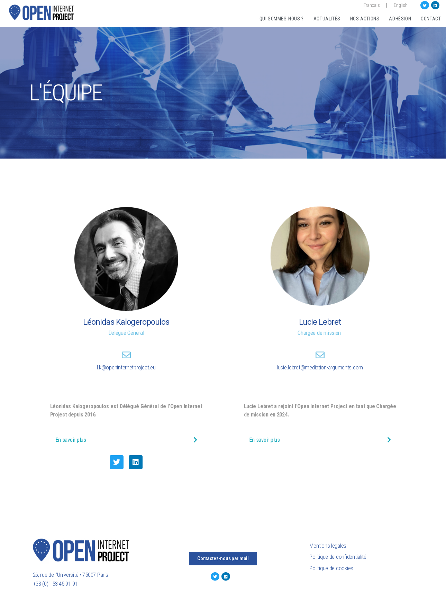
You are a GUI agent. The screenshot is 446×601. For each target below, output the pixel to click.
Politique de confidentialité (337, 556)
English (400, 5)
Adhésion (400, 18)
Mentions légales (327, 545)
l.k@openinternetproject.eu (126, 367)
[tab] (126, 439)
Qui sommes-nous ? (282, 18)
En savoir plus (70, 439)
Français (372, 5)
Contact (431, 18)
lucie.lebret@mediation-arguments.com (320, 367)
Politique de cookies (331, 568)
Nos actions (365, 18)
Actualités (326, 18)
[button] (223, 558)
